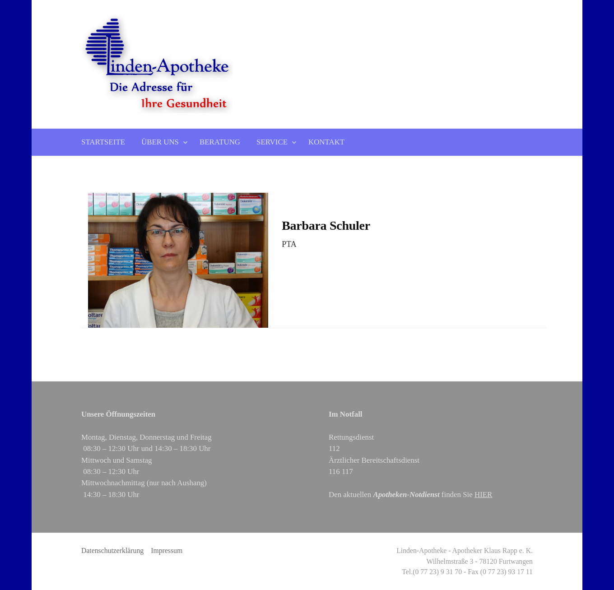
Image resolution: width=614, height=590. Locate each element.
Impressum (166, 550)
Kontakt (326, 142)
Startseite (103, 142)
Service (272, 142)
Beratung (220, 142)
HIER (483, 494)
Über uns (160, 142)
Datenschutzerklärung (112, 550)
